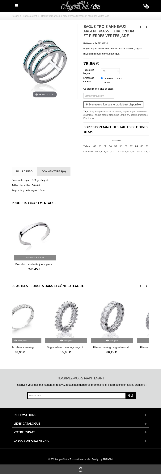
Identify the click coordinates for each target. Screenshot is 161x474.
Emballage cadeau (88, 80)
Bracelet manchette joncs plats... (34, 264)
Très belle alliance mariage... (35, 347)
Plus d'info (24, 171)
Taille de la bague (88, 72)
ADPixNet (108, 459)
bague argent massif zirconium (105, 111)
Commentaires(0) (53, 171)
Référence (88, 43)
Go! (130, 395)
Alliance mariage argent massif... (126, 347)
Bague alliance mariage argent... (80, 347)
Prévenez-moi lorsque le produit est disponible (113, 104)
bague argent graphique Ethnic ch (112, 115)
